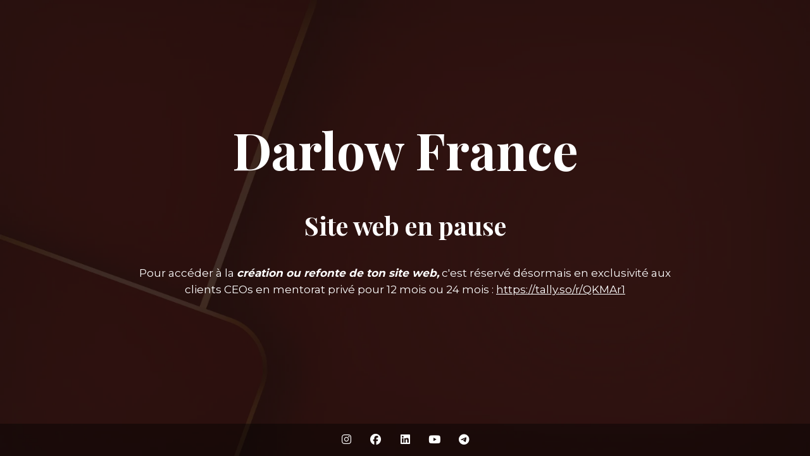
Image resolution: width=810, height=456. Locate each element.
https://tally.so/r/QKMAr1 (560, 289)
